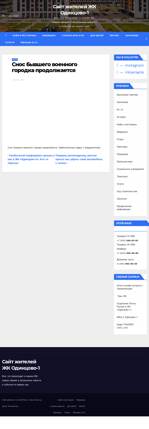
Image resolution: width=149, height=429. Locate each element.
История (121, 117)
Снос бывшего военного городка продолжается (44, 67)
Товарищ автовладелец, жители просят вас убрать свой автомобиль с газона (79, 159)
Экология (122, 198)
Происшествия (124, 161)
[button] (146, 39)
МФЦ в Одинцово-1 (127, 317)
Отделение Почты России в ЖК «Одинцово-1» (126, 306)
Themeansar (13, 406)
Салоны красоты (73, 35)
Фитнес (114, 35)
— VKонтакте (130, 72)
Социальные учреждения (130, 169)
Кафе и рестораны (24, 35)
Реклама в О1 (29, 42)
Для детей (97, 35)
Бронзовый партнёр (127, 94)
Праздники (122, 154)
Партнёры (122, 146)
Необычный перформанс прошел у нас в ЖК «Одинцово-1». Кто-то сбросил (31, 159)
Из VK (15, 59)
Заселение (122, 102)
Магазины (131, 35)
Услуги (9, 42)
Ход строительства (127, 191)
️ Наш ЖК (122, 296)
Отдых (120, 139)
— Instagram (130, 65)
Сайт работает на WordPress (15, 400)
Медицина (49, 35)
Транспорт (122, 176)
